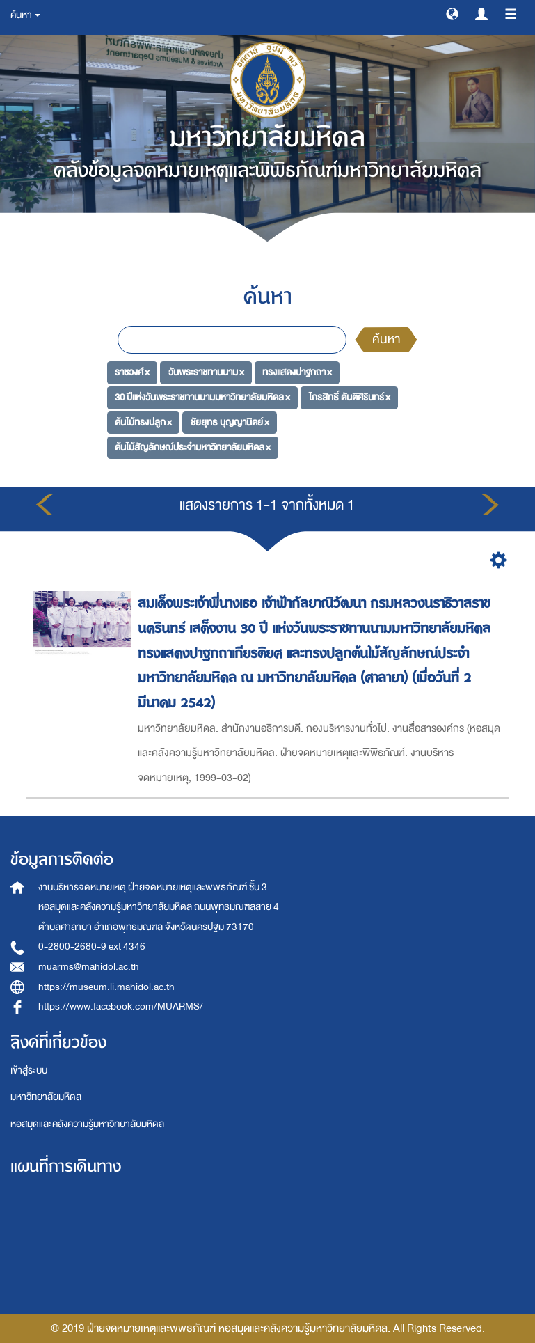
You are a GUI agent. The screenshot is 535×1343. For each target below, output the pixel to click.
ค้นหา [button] (25, 15)
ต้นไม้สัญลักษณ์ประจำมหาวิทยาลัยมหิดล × (193, 447)
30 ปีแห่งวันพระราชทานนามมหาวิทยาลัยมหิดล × (202, 397)
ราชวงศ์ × (132, 372)
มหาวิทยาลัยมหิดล (45, 1097)
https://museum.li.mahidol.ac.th (106, 987)
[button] (452, 13)
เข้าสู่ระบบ (28, 1070)
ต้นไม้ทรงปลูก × (143, 422)
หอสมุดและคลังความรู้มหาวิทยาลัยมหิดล (87, 1124)
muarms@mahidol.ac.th (88, 966)
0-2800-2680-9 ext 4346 (91, 946)
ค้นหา (386, 339)
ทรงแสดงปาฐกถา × (297, 372)
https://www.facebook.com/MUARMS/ (120, 1006)
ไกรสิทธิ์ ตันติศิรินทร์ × (349, 397)
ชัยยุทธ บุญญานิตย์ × (230, 422)
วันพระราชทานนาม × (206, 372)
